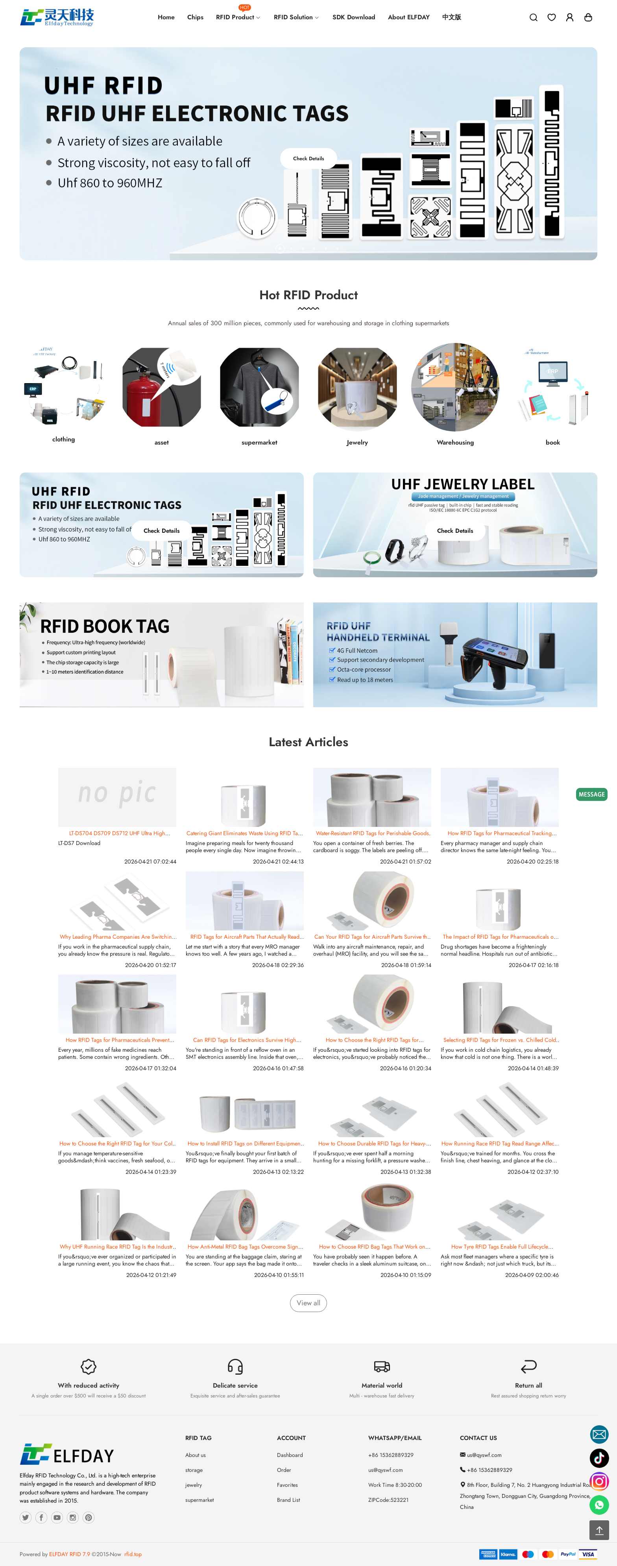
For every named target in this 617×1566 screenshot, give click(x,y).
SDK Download (354, 17)
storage (194, 1470)
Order (284, 1470)
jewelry (193, 1485)
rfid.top (133, 1554)
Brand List (288, 1500)
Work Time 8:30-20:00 (395, 1485)
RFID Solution (297, 17)
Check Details (308, 158)
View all (308, 1303)
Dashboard (290, 1455)
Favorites (287, 1485)
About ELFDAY (409, 17)
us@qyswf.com (385, 1470)
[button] (588, 17)
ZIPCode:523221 (388, 1500)
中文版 (451, 17)
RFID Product (238, 14)
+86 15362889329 (391, 1455)
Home (166, 17)
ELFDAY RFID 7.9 (69, 1554)
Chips (195, 17)
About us (195, 1455)
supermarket (199, 1500)
